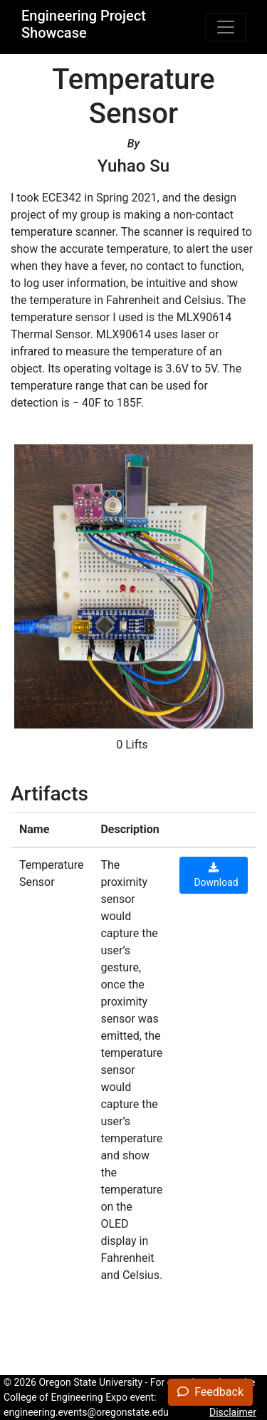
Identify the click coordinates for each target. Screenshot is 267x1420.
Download (213, 875)
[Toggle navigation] (226, 27)
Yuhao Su (133, 166)
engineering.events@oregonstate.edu (86, 1412)
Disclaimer (232, 1412)
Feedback (210, 1392)
